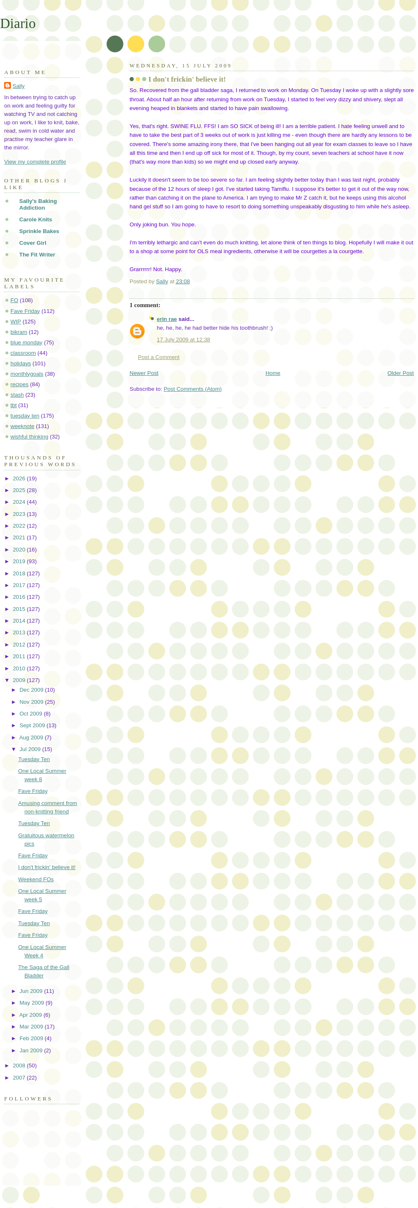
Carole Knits (35, 219)
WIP (15, 321)
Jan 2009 (32, 1050)
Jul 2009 (31, 749)
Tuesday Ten (34, 759)
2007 (20, 1078)
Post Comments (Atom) (193, 389)
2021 (20, 537)
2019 (20, 561)
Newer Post (144, 373)
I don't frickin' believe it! (46, 867)
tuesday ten (24, 416)
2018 (20, 573)
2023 (20, 514)
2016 (20, 597)
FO (14, 300)
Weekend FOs (36, 879)
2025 (20, 490)
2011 (20, 656)
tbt (13, 405)
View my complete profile (35, 162)
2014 (20, 621)
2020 (20, 549)
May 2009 (33, 1003)
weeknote (22, 426)
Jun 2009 (32, 991)
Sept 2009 (33, 725)
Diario (18, 23)
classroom (23, 353)
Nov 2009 (32, 702)
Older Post (400, 373)
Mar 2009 (32, 1026)
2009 (20, 680)
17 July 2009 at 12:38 (183, 339)
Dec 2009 (32, 690)
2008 (20, 1065)
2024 (20, 502)
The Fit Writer (37, 254)
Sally (19, 86)
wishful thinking (29, 436)
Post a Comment (159, 357)
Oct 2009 (32, 713)
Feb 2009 (32, 1038)
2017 (20, 585)
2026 (20, 478)
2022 (20, 526)
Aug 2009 (32, 737)
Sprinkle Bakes (39, 231)
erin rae (167, 319)
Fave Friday (25, 311)
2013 (20, 632)
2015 (20, 609)
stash (17, 395)
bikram (18, 332)
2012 (20, 644)
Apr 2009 (31, 1015)
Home (272, 373)
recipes (19, 384)
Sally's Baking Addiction (38, 204)
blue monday (26, 342)
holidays (20, 363)
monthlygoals (26, 374)
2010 (20, 668)
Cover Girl (32, 243)
